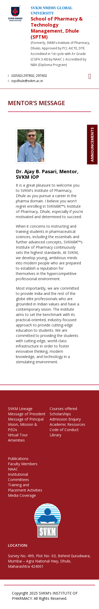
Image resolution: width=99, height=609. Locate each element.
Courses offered (63, 408)
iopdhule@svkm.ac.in (26, 81)
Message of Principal (26, 419)
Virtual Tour (18, 434)
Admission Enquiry (65, 419)
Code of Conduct (64, 429)
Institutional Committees (18, 477)
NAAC (13, 469)
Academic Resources (67, 424)
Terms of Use (37, 603)
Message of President (26, 413)
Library (55, 434)
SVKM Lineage (20, 408)
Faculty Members (22, 463)
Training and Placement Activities (25, 487)
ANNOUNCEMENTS (92, 144)
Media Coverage (22, 495)
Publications (18, 458)
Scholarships (60, 413)
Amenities (16, 440)
